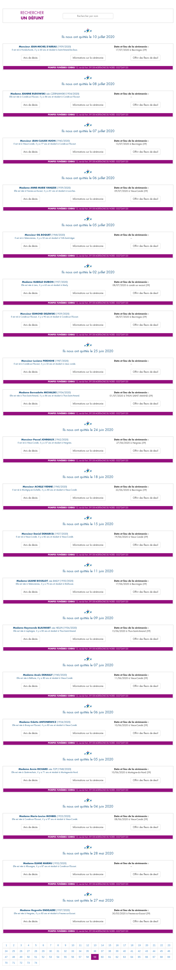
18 (132, 945)
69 (168, 957)
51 (35, 957)
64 (131, 957)
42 (139, 951)
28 (35, 951)
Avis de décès (30, 58)
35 (87, 951)
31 (58, 951)
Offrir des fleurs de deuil (145, 58)
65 (139, 957)
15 (109, 945)
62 (117, 957)
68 (161, 957)
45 (161, 951)
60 (102, 957)
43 (146, 951)
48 (13, 957)
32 (65, 951)
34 (80, 951)
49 (21, 957)
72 (21, 962)
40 (124, 951)
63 (124, 957)
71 (13, 962)
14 (102, 945)
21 (154, 945)
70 (6, 962)
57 (80, 957)
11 (80, 945)
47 (6, 957)
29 (43, 951)
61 (109, 957)
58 (87, 957)
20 (146, 945)
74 (35, 962)
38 (109, 951)
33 (72, 951)
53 (50, 957)
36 (95, 951)
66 (146, 957)
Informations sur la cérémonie (88, 58)
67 (154, 957)
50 (28, 957)
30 (50, 951)
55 (65, 957)
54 (58, 957)
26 (21, 951)
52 (43, 957)
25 (13, 951)
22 (161, 945)
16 (117, 945)
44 (154, 951)
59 (95, 957)
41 (131, 951)
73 (28, 962)
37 (102, 951)
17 (124, 945)
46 (168, 951)
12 (87, 945)
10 (73, 945)
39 (117, 951)
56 (72, 957)
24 (6, 951)
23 (169, 945)
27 (28, 951)
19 (139, 945)
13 (95, 945)
